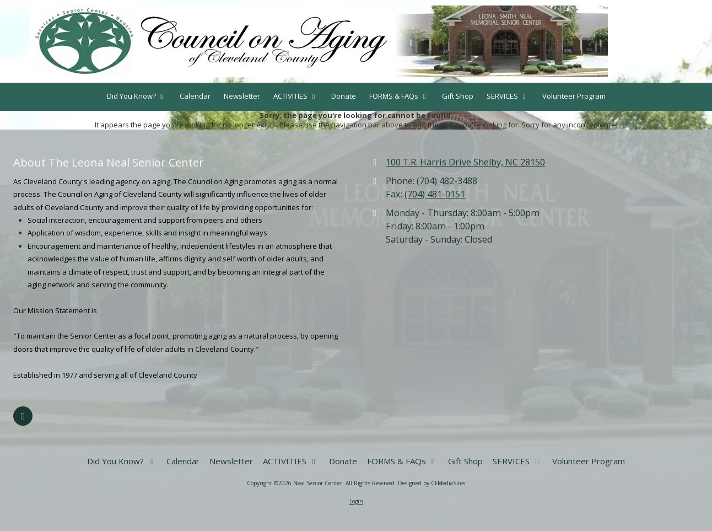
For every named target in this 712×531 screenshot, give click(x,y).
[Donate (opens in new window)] (344, 97)
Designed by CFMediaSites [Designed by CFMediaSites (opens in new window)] (431, 483)
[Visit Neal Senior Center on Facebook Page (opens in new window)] (23, 416)
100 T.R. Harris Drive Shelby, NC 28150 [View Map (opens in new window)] (465, 162)
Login (356, 501)
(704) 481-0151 (434, 194)
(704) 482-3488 (447, 181)
